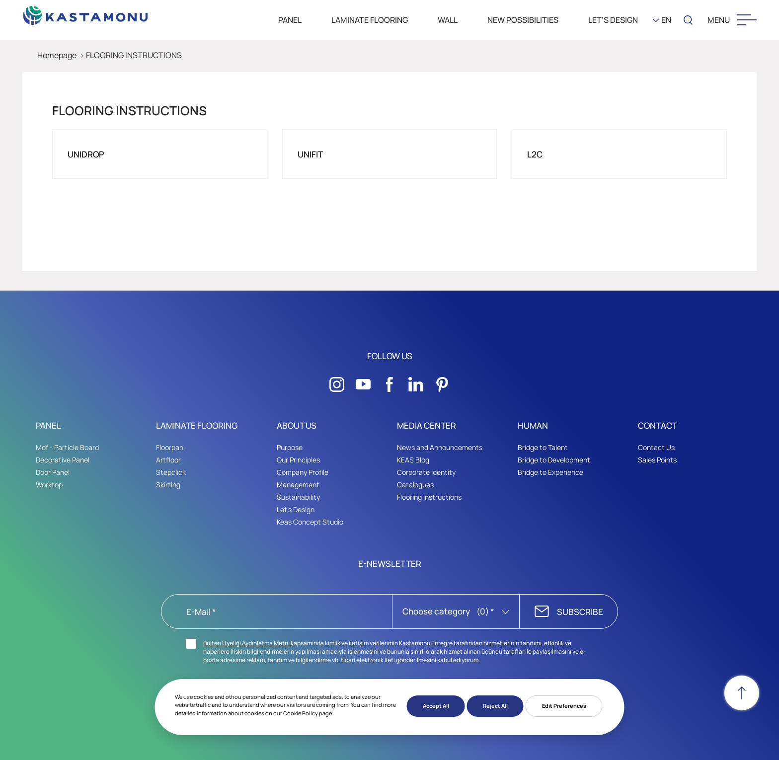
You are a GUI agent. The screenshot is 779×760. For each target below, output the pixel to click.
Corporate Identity (426, 472)
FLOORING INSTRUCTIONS (134, 55)
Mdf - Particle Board (67, 447)
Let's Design (295, 509)
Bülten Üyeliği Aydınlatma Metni (247, 643)
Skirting (168, 484)
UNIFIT (310, 154)
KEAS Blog (413, 459)
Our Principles (298, 459)
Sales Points (657, 459)
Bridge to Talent (543, 447)
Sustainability (298, 497)
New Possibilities (522, 19)
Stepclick (171, 472)
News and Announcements (439, 447)
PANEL (290, 19)
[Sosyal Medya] (336, 381)
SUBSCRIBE (580, 611)
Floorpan (169, 447)
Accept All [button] (436, 705)
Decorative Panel (62, 459)
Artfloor (168, 459)
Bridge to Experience (550, 472)
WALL (448, 19)
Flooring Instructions (429, 497)
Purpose (290, 447)
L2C (535, 154)
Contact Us (656, 447)
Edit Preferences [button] (564, 705)
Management (298, 484)
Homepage (57, 55)
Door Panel (53, 472)
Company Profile (302, 472)
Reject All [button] (495, 705)
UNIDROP (86, 154)
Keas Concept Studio (310, 522)
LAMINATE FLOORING (369, 19)
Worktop (49, 484)
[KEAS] (85, 12)
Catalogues (415, 484)
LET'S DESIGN (613, 19)
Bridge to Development (554, 459)
